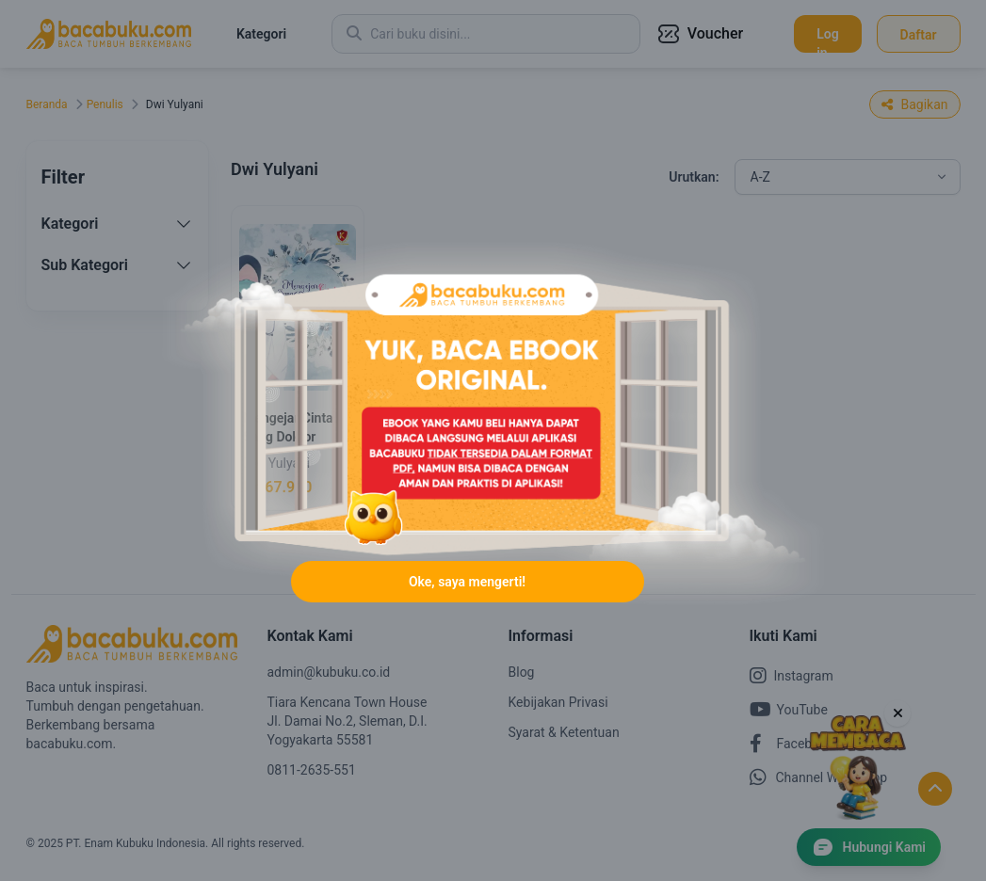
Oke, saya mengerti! (467, 581)
